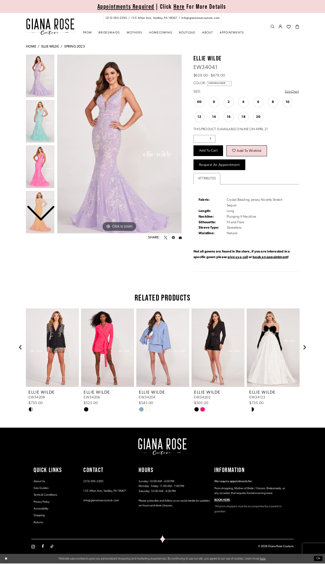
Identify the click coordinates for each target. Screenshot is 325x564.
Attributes (207, 179)
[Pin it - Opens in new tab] (173, 237)
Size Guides (41, 488)
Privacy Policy (42, 502)
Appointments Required (125, 6)
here (263, 559)
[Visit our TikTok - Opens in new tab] (52, 547)
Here (179, 6)
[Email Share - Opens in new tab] (180, 237)
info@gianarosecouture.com (101, 501)
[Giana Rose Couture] (50, 26)
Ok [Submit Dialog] (318, 559)
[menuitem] (162, 18)
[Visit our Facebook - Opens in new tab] (43, 547)
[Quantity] (204, 139)
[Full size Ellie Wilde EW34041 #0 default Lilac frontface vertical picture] (119, 144)
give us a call (238, 258)
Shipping (39, 516)
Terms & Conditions (45, 495)
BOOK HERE (222, 500)
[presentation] (52, 348)
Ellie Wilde (50, 46)
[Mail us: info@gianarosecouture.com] (200, 18)
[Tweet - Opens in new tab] (165, 237)
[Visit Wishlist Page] (288, 27)
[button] (281, 27)
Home (31, 46)
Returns (38, 523)
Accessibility (41, 509)
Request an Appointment (220, 165)
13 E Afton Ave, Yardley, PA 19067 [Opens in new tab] (104, 491)
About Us (39, 481)
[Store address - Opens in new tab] (154, 18)
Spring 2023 (74, 46)
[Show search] (272, 27)
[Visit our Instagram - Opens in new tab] (33, 547)
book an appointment (270, 258)
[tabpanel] (119, 144)
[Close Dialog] (6, 559)
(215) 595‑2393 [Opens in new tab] (93, 481)
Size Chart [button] (291, 91)
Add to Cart (209, 151)
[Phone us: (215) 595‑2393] (116, 18)
